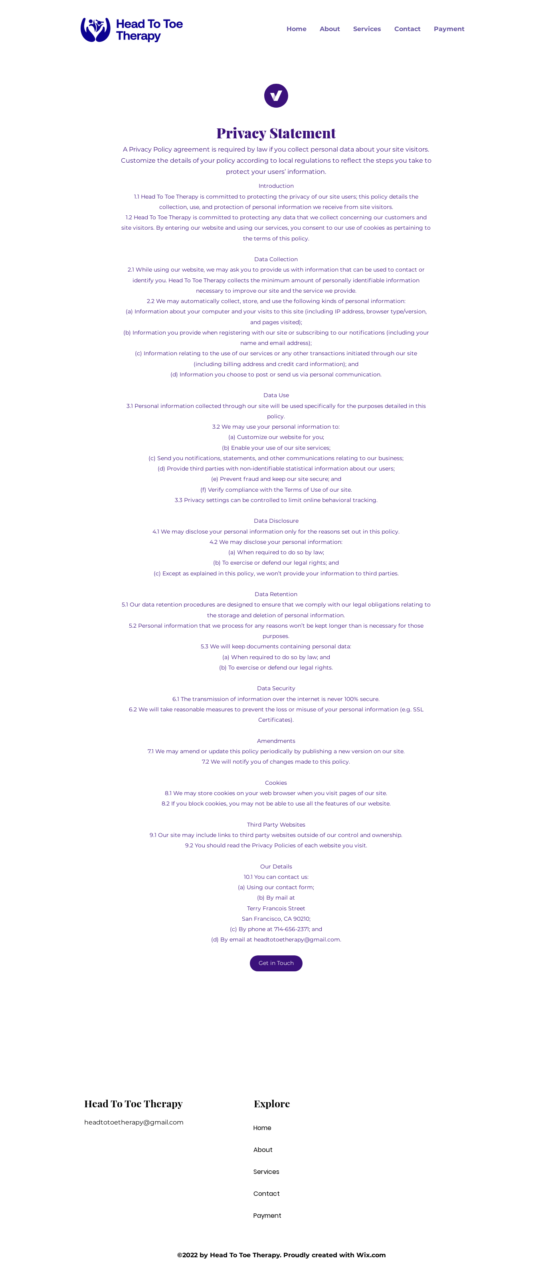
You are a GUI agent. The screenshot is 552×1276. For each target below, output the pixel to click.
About (263, 1149)
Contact (266, 1193)
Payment (267, 1215)
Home (262, 1127)
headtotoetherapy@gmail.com (297, 939)
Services (266, 1171)
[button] (276, 963)
